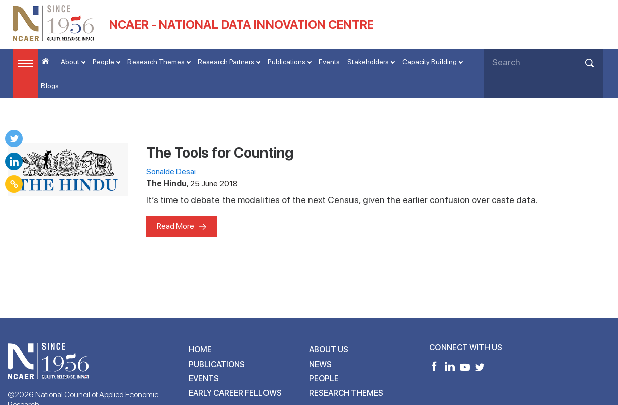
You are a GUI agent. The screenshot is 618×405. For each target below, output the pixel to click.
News (320, 364)
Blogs (50, 86)
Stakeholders (368, 62)
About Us (328, 350)
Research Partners (226, 62)
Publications (286, 62)
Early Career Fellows (235, 393)
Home (200, 350)
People (103, 62)
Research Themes (156, 62)
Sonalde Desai (171, 171)
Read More (175, 226)
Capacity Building (429, 62)
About (70, 62)
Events (329, 62)
